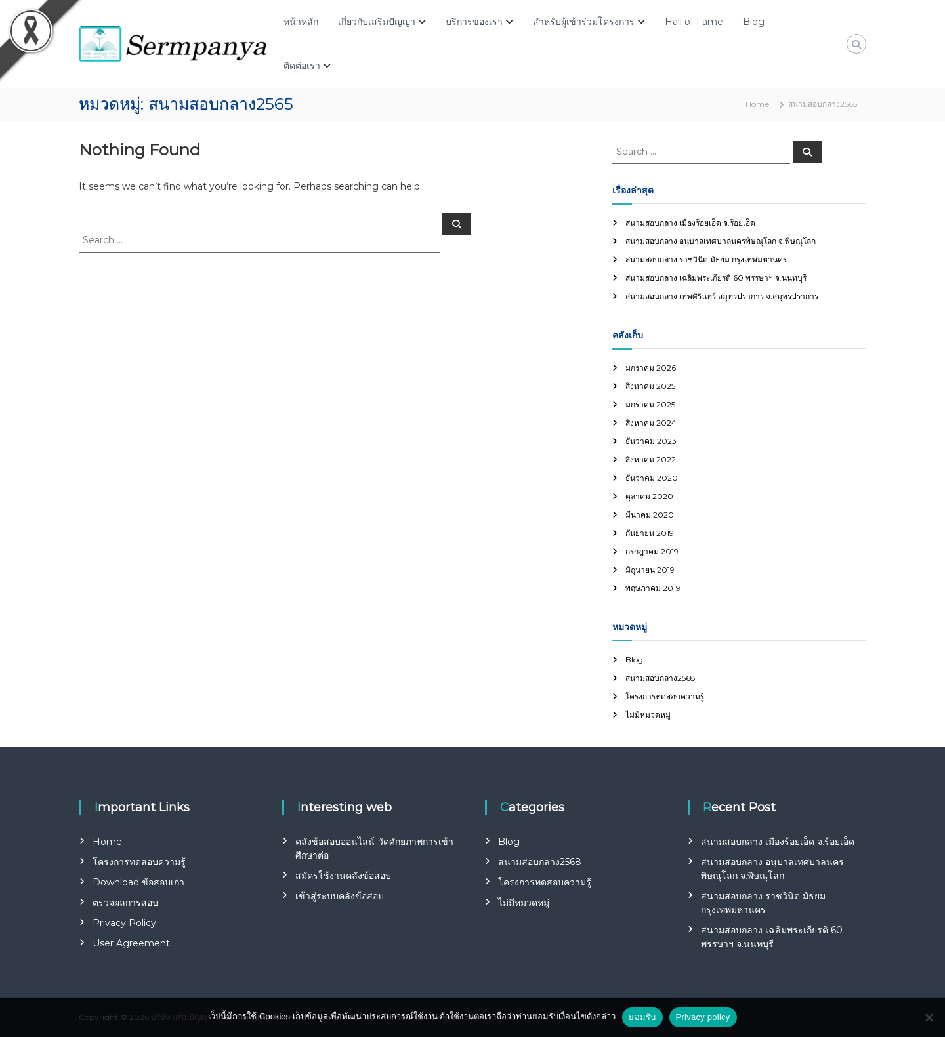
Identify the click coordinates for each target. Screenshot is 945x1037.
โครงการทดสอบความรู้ (664, 696)
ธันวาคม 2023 (651, 441)
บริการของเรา (474, 22)
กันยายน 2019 (649, 533)
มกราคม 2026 (650, 368)
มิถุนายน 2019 (650, 570)
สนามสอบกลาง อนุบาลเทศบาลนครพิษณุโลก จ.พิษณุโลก (720, 241)
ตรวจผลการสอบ (125, 902)
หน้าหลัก (301, 22)
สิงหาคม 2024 (651, 423)
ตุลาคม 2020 (649, 496)
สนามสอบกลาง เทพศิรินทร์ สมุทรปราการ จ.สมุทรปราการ (721, 296)
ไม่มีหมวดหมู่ (648, 715)
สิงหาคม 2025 (650, 386)
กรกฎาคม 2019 (652, 551)
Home (107, 841)
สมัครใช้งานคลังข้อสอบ (343, 876)
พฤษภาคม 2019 (653, 588)
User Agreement (131, 943)
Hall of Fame (694, 22)
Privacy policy (703, 1017)
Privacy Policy (124, 923)
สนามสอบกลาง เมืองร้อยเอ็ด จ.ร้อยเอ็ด (690, 223)
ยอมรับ (642, 1017)
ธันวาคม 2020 (651, 478)
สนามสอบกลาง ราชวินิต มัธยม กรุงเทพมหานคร (706, 259)
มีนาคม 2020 (649, 514)
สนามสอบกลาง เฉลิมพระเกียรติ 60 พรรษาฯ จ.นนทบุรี (716, 278)
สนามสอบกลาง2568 (660, 678)
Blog (754, 22)
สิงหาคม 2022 (650, 459)
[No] (928, 1017)
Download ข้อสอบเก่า (138, 882)
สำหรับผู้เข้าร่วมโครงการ (584, 22)
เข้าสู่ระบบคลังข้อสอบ (339, 896)
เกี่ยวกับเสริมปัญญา (376, 22)
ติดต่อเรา (302, 65)
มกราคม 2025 (650, 404)
